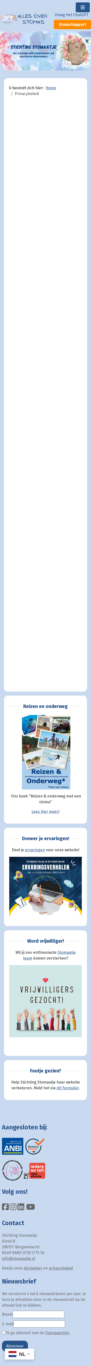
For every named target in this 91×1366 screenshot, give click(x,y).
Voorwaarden (57, 1333)
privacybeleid (61, 1268)
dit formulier (68, 1088)
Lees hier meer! (45, 811)
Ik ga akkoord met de (35, 1333)
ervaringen (35, 850)
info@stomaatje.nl (18, 1258)
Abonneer (15, 1346)
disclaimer (33, 1268)
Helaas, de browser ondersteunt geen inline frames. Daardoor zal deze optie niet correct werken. (45, 395)
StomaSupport (72, 24)
